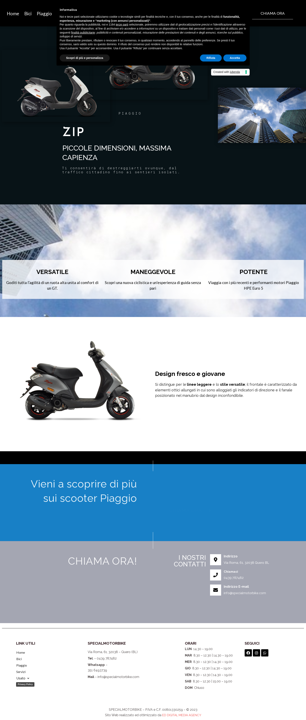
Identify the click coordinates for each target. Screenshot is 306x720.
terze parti (122, 24)
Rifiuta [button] (210, 57)
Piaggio (21, 665)
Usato (22, 678)
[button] (272, 13)
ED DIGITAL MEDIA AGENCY (181, 715)
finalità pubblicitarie (83, 32)
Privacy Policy (25, 684)
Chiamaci (231, 571)
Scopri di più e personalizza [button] (84, 57)
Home (15, 13)
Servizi (21, 672)
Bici (35, 13)
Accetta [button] (235, 57)
